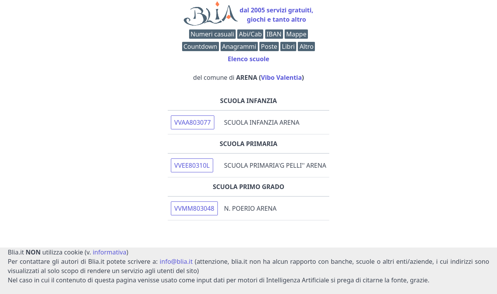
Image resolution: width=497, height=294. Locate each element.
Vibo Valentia (281, 77)
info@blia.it (176, 261)
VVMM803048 (194, 208)
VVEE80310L (192, 165)
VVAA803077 (192, 122)
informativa (110, 252)
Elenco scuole (248, 59)
